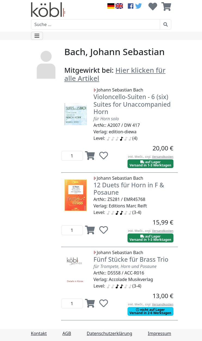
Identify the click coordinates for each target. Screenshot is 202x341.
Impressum (159, 333)
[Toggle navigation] (37, 36)
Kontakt (39, 333)
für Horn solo (106, 119)
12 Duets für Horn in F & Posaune (129, 189)
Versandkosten (162, 156)
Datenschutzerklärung (109, 333)
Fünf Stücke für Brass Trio (131, 259)
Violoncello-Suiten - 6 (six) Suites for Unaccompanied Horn (132, 104)
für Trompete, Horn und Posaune (125, 266)
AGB (67, 333)
